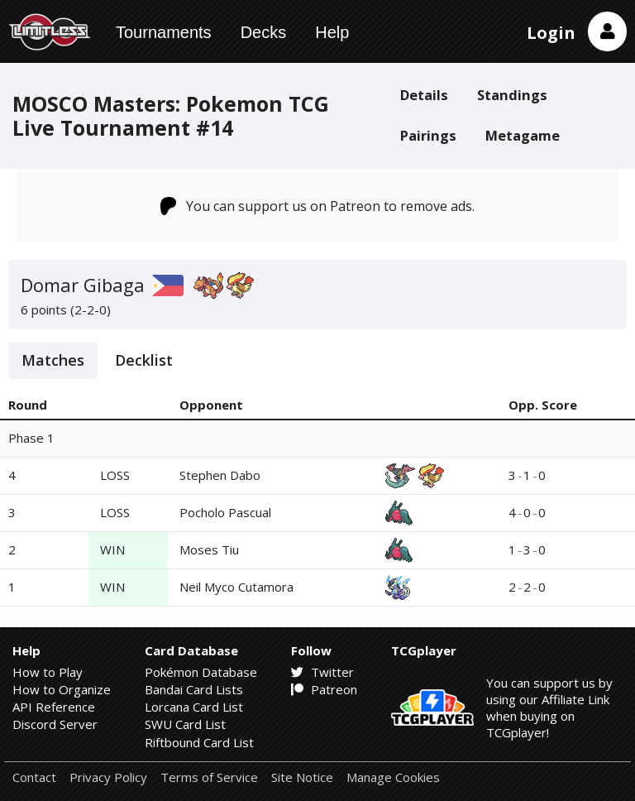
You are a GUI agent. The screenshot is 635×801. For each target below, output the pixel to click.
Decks (264, 32)
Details (424, 94)
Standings (512, 94)
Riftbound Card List (199, 742)
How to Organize (61, 689)
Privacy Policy (108, 777)
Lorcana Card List (194, 706)
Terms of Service (209, 777)
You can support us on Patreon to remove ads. (317, 206)
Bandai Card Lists (194, 689)
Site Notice (302, 777)
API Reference (53, 706)
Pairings (428, 135)
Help (332, 32)
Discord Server (55, 724)
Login (551, 33)
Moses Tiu (209, 549)
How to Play (47, 672)
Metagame (522, 135)
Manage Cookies (393, 777)
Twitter (322, 672)
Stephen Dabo (219, 475)
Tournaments (164, 32)
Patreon (324, 689)
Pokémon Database (201, 672)
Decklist (144, 360)
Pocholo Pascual (225, 512)
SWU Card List (185, 724)
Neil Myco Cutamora (236, 586)
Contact (34, 777)
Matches (52, 360)
